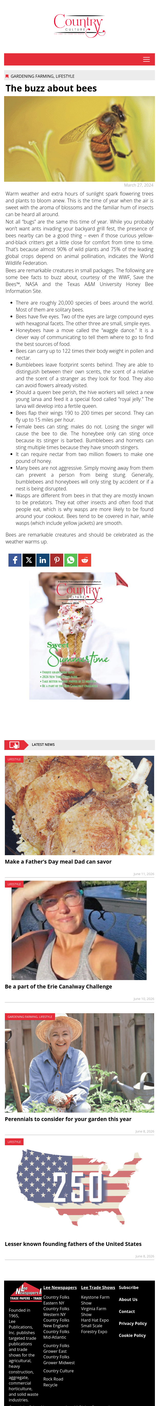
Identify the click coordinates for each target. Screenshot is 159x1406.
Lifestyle (65, 76)
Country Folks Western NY (56, 1311)
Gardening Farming (32, 76)
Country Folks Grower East (56, 1348)
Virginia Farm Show (93, 1311)
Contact (127, 1311)
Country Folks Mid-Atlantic (56, 1334)
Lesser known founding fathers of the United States (73, 1243)
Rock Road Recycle (53, 1381)
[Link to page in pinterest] (56, 560)
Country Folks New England (56, 1323)
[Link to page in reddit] (84, 560)
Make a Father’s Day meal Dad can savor (58, 861)
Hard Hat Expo (95, 1320)
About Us (128, 1299)
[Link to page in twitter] (29, 560)
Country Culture (58, 1371)
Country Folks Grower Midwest (59, 1359)
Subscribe (129, 1287)
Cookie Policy (132, 1335)
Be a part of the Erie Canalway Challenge (58, 986)
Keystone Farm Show (95, 1300)
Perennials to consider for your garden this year (68, 1119)
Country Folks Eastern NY (56, 1300)
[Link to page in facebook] (15, 560)
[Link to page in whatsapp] (70, 560)
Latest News (43, 745)
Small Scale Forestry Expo (94, 1328)
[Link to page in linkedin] (42, 560)
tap (146, 59)
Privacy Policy (133, 1323)
